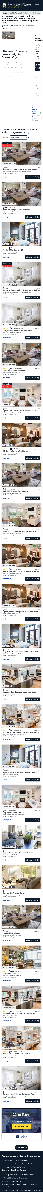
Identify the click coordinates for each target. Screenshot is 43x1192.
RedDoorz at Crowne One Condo (17, 1054)
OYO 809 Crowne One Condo (15, 491)
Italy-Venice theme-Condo (14, 893)
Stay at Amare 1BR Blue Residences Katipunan (18, 854)
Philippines (27, 13)
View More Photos (9, 35)
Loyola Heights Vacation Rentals (16, 1161)
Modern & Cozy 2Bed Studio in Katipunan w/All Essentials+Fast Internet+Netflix (20, 773)
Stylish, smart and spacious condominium (20, 612)
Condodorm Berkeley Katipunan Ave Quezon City (18, 1095)
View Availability (32, 177)
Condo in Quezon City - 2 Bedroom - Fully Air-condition (20, 291)
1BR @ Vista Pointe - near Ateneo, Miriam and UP (20, 170)
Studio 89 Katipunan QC (13, 250)
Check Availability (37, 66)
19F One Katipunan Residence (15, 451)
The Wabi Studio (10, 973)
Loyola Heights (12, 173)
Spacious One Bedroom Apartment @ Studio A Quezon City (19, 693)
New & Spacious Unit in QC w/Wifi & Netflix (21, 571)
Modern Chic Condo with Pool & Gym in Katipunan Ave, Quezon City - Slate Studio (21, 532)
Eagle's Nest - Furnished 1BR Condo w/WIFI (21, 652)
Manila (4, 173)
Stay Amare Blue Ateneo (13, 813)
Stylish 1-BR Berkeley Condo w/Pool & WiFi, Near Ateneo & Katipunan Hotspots (21, 412)
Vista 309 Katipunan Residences (16, 210)
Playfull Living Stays (11, 933)
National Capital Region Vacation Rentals (19, 1164)
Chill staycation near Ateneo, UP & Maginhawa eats (17, 331)
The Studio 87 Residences (14, 371)
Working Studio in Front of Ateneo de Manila (19, 1014)
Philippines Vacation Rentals (14, 1167)
